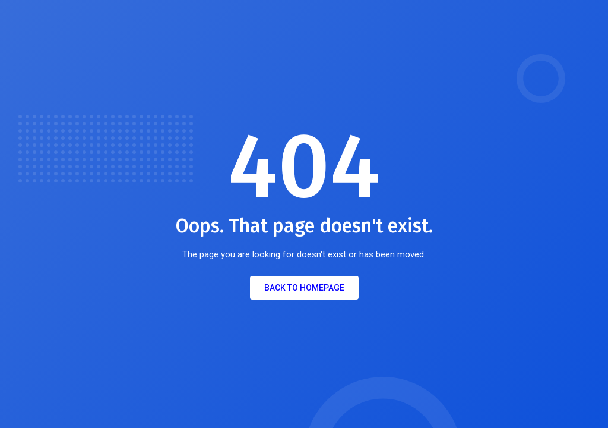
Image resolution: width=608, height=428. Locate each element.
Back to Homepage (304, 287)
